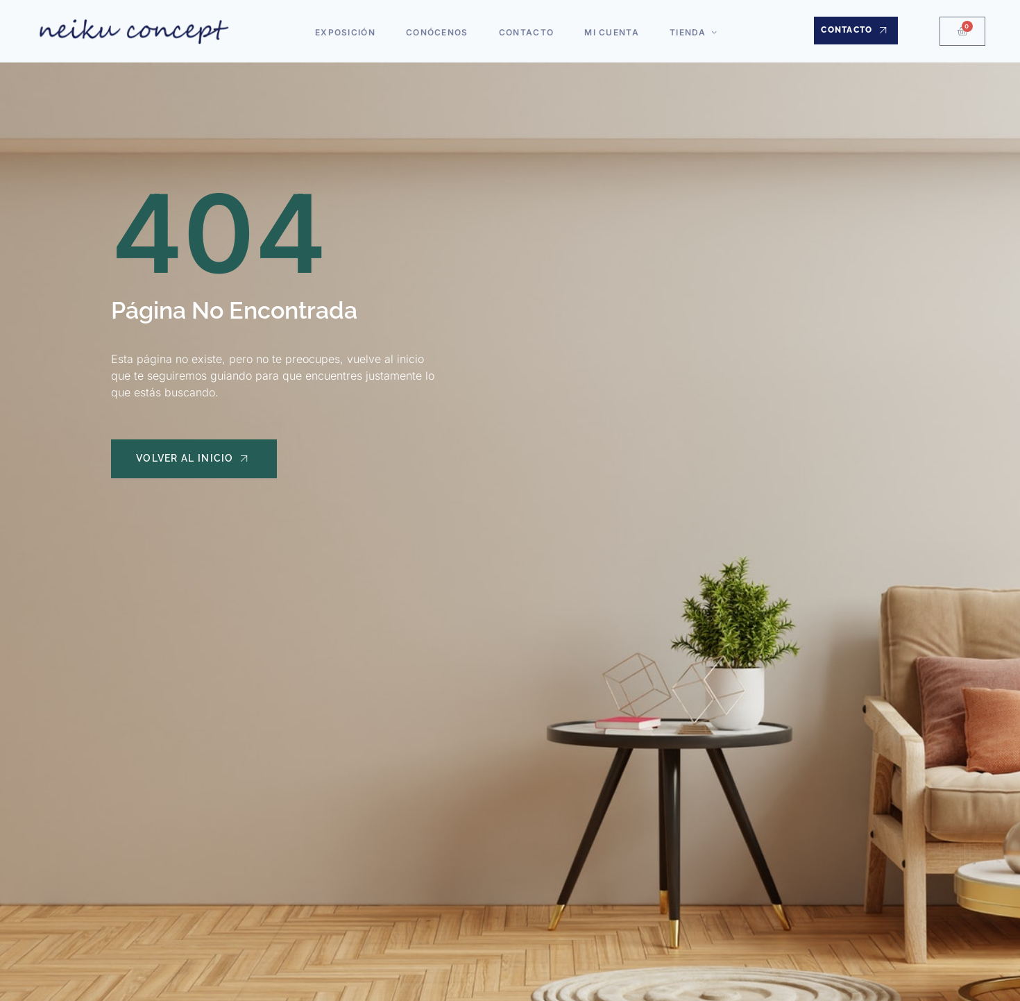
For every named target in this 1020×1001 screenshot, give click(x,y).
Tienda (688, 30)
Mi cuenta (608, 30)
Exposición (351, 30)
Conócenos (440, 30)
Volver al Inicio (197, 460)
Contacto (526, 30)
